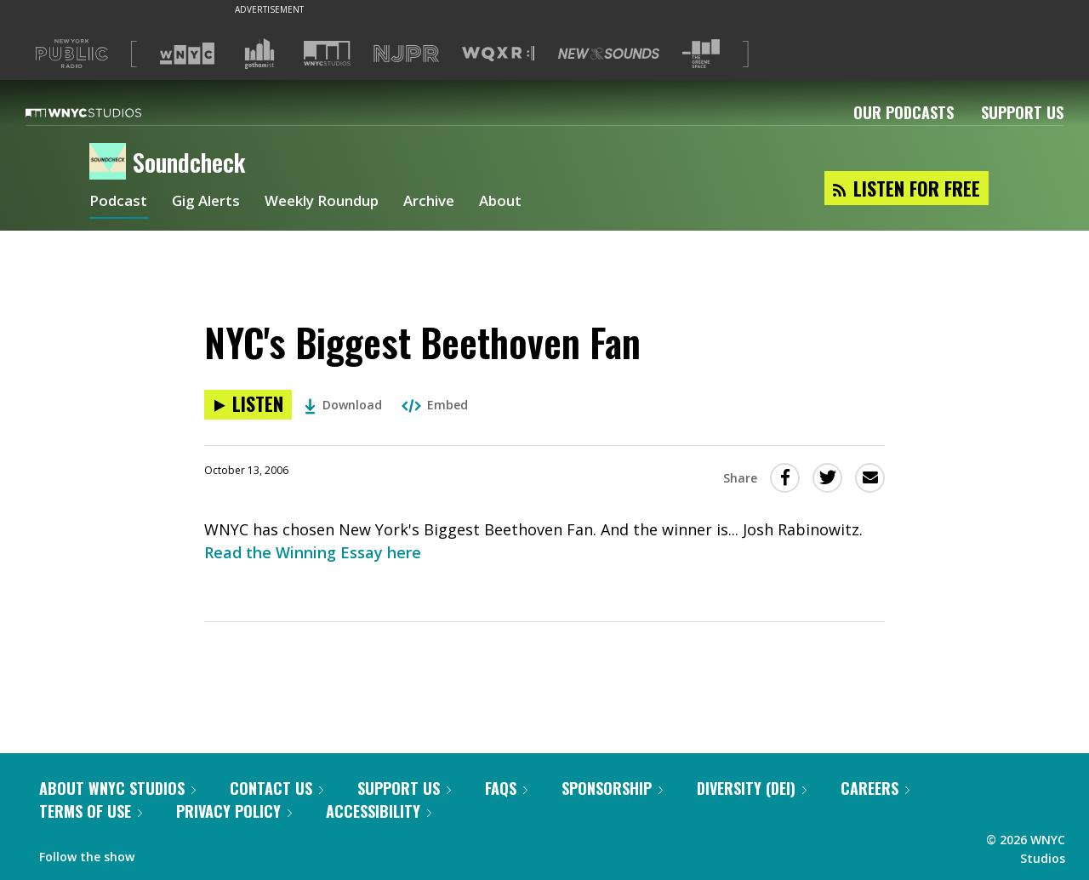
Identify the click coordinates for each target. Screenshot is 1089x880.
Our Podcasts (903, 112)
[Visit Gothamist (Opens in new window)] (259, 53)
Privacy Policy (234, 811)
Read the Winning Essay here (312, 552)
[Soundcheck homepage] (111, 162)
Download (343, 405)
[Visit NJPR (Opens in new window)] (406, 54)
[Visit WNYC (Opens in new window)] (187, 54)
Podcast (119, 202)
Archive (448, 202)
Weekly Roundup (333, 202)
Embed (435, 405)
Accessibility (378, 811)
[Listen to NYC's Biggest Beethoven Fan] (248, 405)
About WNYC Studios (117, 788)
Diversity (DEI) (752, 788)
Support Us (1022, 112)
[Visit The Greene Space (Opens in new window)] (701, 54)
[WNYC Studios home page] (105, 112)
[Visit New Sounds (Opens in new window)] (608, 54)
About (522, 202)
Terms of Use (90, 811)
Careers (875, 788)
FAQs (506, 788)
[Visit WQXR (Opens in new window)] (498, 54)
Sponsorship (612, 788)
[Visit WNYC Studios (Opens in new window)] (327, 53)
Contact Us (276, 788)
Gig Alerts (210, 202)
